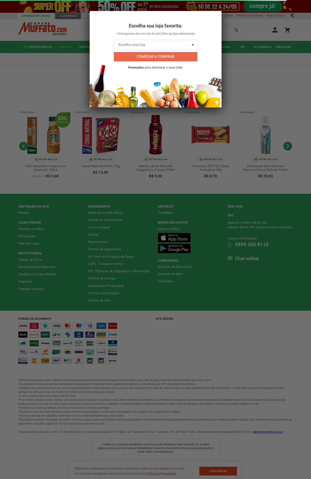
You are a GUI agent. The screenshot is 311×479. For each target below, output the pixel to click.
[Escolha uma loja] (155, 45)
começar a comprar (155, 56)
